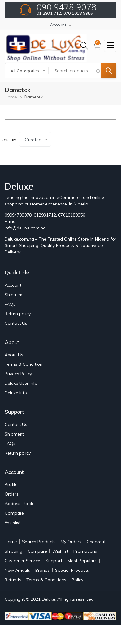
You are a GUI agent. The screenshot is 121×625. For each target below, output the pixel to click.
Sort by (9, 140)
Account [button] (58, 25)
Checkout (96, 541)
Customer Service (22, 561)
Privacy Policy (18, 373)
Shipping (13, 551)
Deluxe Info (16, 393)
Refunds (13, 580)
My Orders (71, 541)
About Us (14, 354)
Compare (14, 513)
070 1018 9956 (78, 13)
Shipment (14, 294)
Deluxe (48, 599)
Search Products (39, 541)
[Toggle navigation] (110, 46)
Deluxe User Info (21, 383)
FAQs (10, 304)
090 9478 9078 (66, 6)
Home (11, 97)
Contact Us (16, 323)
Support (53, 561)
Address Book (19, 503)
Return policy (18, 313)
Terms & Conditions (46, 580)
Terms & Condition (23, 364)
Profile (11, 484)
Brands (42, 570)
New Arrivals (17, 570)
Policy (77, 580)
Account (13, 285)
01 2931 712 (49, 13)
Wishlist (13, 522)
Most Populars (82, 561)
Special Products (72, 570)
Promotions (85, 551)
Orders (11, 494)
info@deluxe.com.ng (25, 228)
